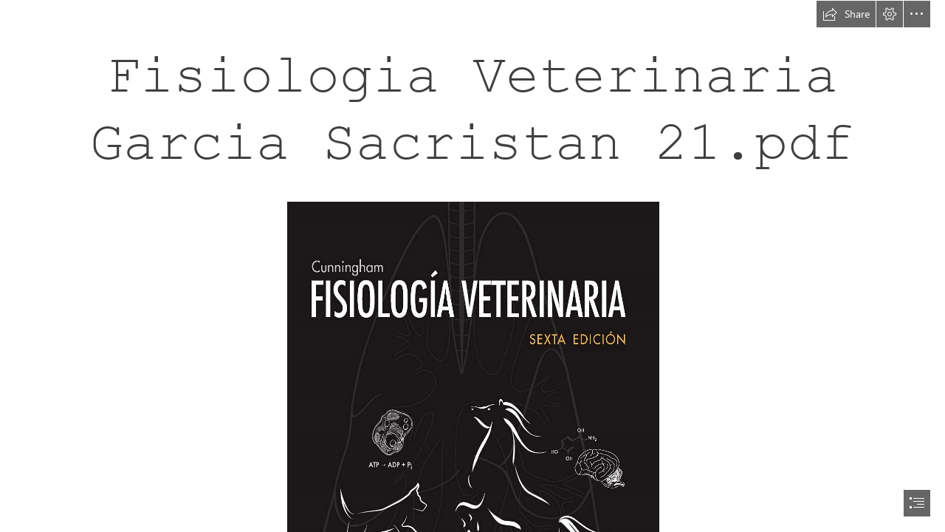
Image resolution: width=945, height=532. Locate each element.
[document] (472, 266)
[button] (846, 14)
